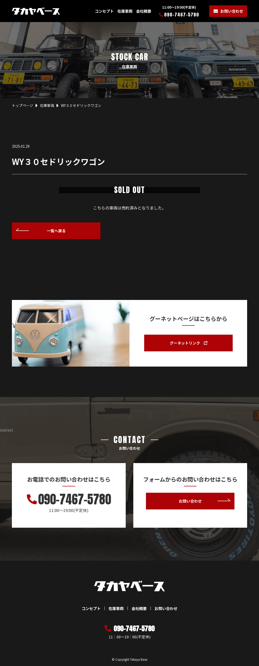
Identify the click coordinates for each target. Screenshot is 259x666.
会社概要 (143, 11)
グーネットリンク (188, 343)
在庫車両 (125, 11)
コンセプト (104, 11)
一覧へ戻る (56, 230)
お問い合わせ (231, 11)
